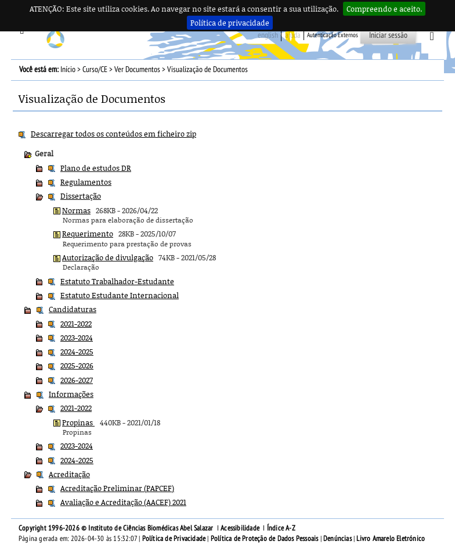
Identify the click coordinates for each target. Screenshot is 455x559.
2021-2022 (76, 323)
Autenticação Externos (332, 35)
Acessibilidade (240, 528)
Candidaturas (72, 309)
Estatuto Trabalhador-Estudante (117, 281)
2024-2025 (76, 351)
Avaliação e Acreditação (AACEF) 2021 (123, 502)
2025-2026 (76, 365)
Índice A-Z (281, 528)
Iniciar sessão (388, 35)
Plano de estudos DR (95, 168)
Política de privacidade (229, 22)
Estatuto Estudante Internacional (119, 295)
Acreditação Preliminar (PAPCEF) (117, 488)
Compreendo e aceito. (384, 8)
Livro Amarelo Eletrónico (390, 538)
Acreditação (69, 474)
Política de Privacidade (174, 538)
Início (67, 69)
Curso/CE (94, 69)
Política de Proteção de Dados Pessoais (265, 538)
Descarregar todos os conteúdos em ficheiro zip (113, 133)
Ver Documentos (137, 69)
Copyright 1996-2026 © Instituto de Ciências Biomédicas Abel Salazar (117, 528)
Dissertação (80, 196)
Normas (76, 210)
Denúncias (337, 538)
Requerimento (87, 233)
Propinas (78, 422)
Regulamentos (85, 182)
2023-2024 (76, 337)
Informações (71, 394)
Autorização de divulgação (107, 257)
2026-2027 (76, 380)
